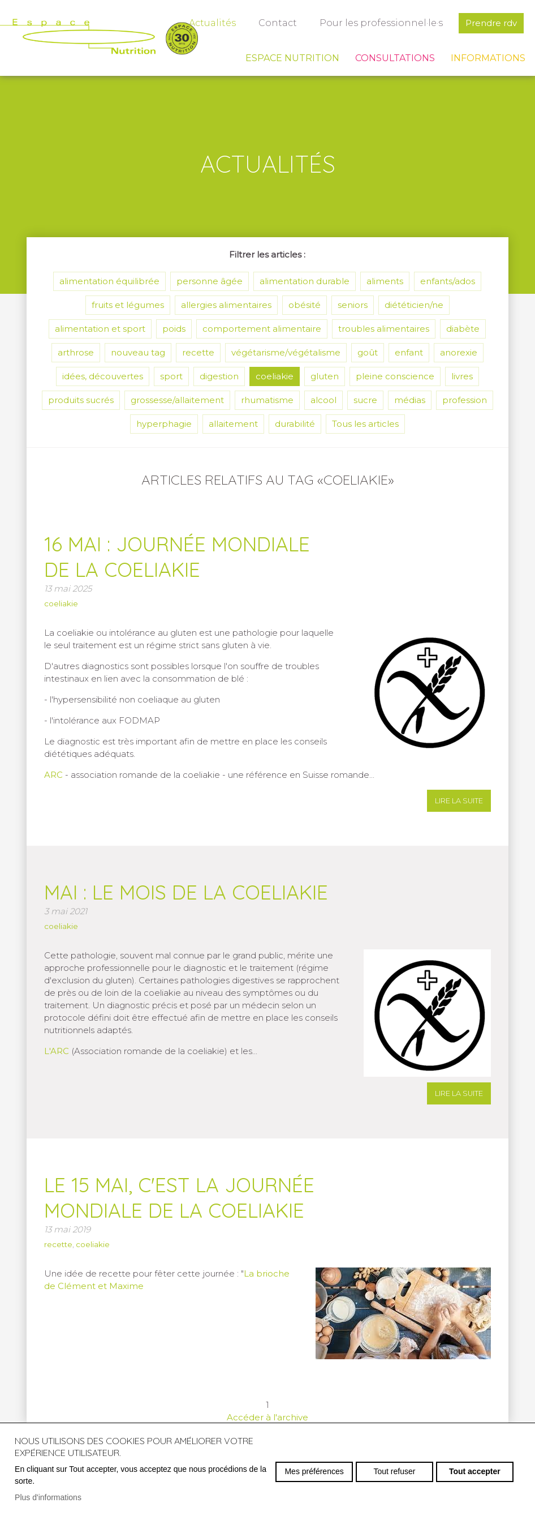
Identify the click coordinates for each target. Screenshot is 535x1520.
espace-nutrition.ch (99, 37)
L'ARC (57, 1051)
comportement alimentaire (261, 328)
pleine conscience (395, 376)
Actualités (212, 23)
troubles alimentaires (383, 328)
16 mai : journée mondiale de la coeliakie (177, 557)
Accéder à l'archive (267, 1417)
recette (198, 352)
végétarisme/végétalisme (285, 352)
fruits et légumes (128, 304)
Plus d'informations (48, 1497)
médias (409, 400)
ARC (53, 774)
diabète (463, 328)
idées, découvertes (102, 376)
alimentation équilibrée (109, 281)
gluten (324, 376)
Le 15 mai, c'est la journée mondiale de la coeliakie (179, 1197)
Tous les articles (365, 423)
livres (462, 376)
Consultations (395, 58)
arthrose (76, 352)
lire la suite (459, 801)
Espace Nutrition (292, 58)
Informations (488, 58)
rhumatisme (267, 400)
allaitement (233, 423)
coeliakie (275, 376)
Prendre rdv (491, 23)
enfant (409, 352)
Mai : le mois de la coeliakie (186, 892)
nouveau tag (138, 352)
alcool (323, 400)
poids (173, 328)
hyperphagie (164, 423)
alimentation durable (305, 281)
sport (171, 376)
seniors (353, 304)
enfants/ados (447, 281)
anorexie (458, 352)
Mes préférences (313, 1471)
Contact (277, 23)
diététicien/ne (414, 304)
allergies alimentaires (226, 304)
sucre (365, 400)
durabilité (295, 423)
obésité (304, 304)
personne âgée (209, 281)
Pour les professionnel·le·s (381, 23)
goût (367, 352)
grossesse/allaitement (177, 400)
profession (464, 400)
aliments (384, 281)
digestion (219, 376)
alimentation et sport (100, 328)
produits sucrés (81, 400)
